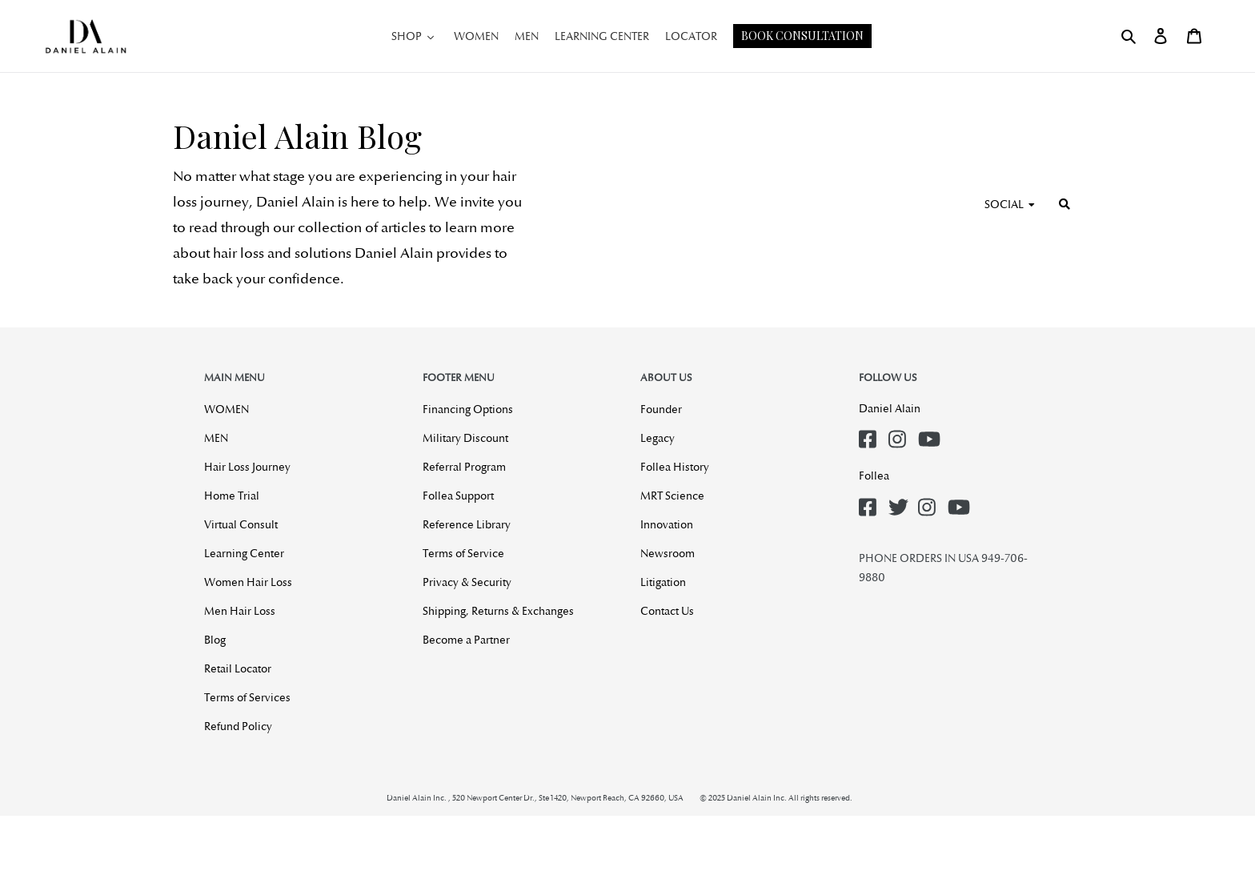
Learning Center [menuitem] (244, 553)
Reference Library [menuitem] (467, 524)
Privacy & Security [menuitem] (467, 582)
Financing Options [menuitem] (468, 409)
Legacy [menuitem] (657, 438)
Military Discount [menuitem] (465, 438)
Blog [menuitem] (215, 639)
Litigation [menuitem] (663, 582)
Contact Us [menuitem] (667, 611)
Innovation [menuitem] (666, 524)
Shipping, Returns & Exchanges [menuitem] (498, 611)
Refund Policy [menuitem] (238, 726)
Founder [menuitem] (661, 409)
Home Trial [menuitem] (231, 495)
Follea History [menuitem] (674, 467)
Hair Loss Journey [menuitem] (247, 467)
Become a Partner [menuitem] (466, 639)
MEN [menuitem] (216, 438)
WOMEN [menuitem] (226, 409)
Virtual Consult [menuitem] (241, 524)
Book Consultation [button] (802, 35)
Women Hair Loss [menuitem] (248, 582)
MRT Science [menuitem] (672, 495)
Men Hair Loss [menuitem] (239, 611)
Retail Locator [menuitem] (237, 668)
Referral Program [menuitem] (464, 467)
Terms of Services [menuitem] (247, 697)
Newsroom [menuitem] (667, 553)
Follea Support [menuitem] (458, 495)
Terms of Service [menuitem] (463, 553)
